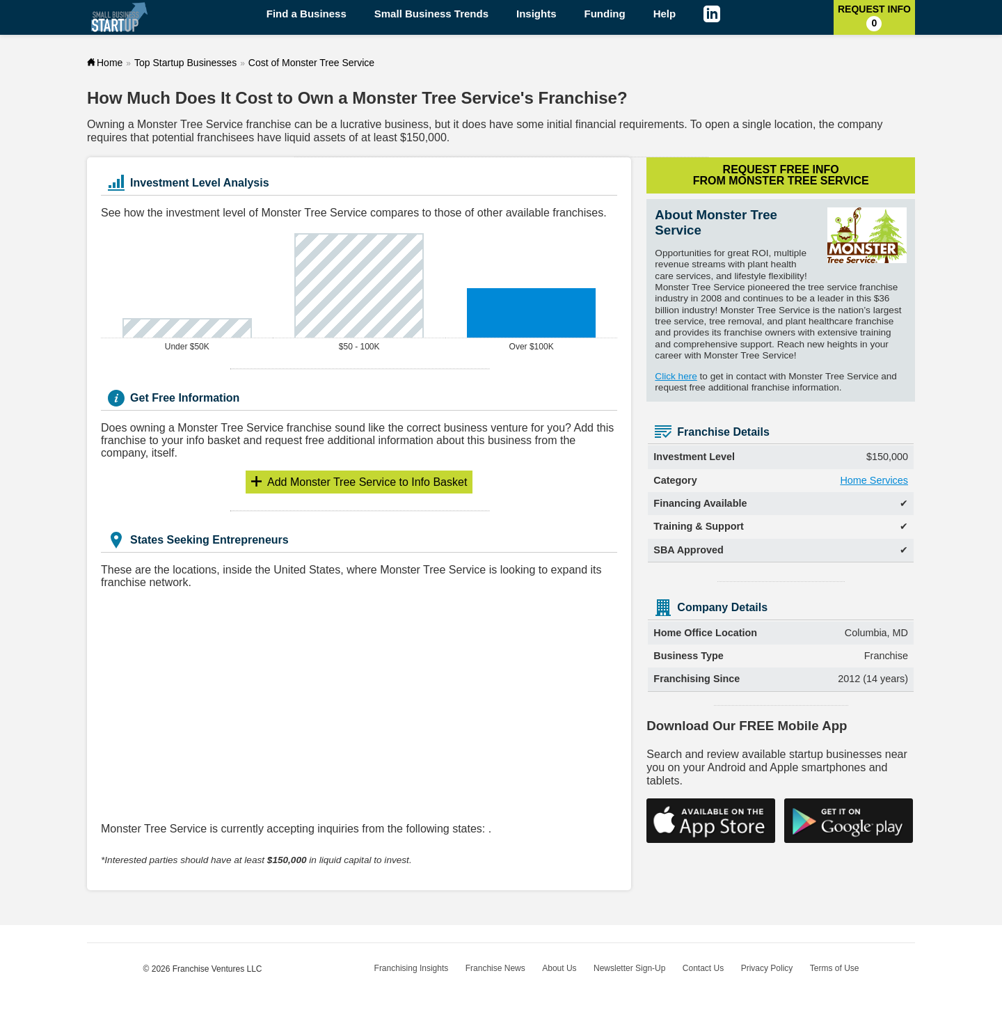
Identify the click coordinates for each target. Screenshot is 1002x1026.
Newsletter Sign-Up (629, 968)
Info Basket (367, 482)
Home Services (874, 480)
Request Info (874, 17)
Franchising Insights (411, 968)
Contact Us (703, 968)
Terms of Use (834, 968)
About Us (559, 968)
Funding (605, 13)
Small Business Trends (431, 13)
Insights (536, 13)
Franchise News (495, 968)
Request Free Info (781, 175)
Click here (676, 376)
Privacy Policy (767, 968)
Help (664, 13)
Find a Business (307, 13)
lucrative (361, 124)
